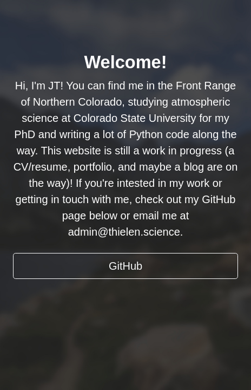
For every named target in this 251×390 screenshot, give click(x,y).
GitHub (125, 266)
